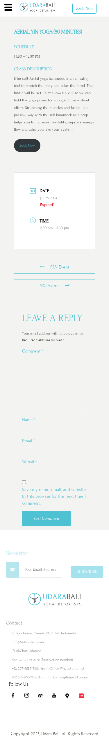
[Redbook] (83, 697)
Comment (32, 351)
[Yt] (56, 697)
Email (28, 440)
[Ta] (42, 697)
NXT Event (54, 285)
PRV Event (54, 267)
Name (28, 419)
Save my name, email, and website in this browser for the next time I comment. (54, 496)
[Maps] (69, 697)
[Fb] (15, 697)
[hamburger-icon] (8, 8)
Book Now (84, 8)
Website (29, 461)
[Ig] (28, 697)
